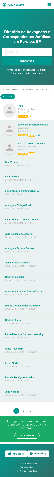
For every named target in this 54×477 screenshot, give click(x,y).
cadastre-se (27, 435)
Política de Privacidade (27, 471)
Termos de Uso (27, 467)
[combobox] (27, 52)
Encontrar (27, 61)
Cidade (8, 97)
